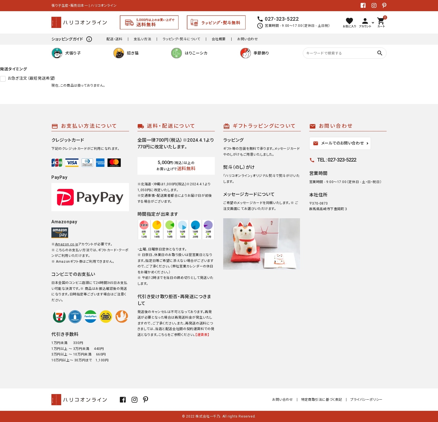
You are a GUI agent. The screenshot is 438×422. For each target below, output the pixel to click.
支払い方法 (142, 39)
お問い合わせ (247, 39)
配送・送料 (114, 39)
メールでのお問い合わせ (338, 143)
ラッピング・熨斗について (181, 39)
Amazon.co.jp (66, 244)
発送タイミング (13, 69)
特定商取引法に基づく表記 (321, 400)
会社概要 (219, 39)
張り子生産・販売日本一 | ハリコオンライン (83, 6)
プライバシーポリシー (366, 400)
